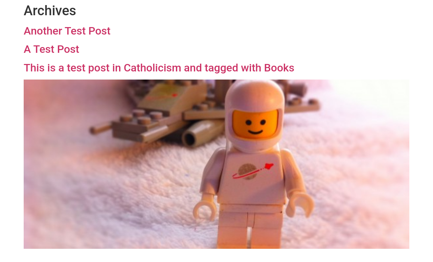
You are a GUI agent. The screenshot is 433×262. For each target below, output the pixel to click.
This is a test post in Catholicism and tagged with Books (159, 67)
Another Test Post (67, 30)
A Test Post (51, 49)
